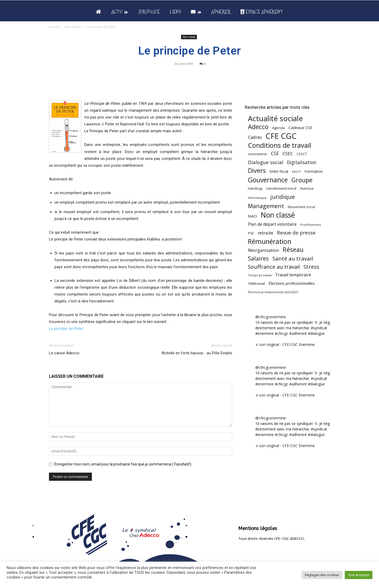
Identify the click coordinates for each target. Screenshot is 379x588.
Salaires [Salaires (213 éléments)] (258, 258)
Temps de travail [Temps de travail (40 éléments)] (260, 275)
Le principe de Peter (66, 328)
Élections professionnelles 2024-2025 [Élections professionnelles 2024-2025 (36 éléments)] (273, 292)
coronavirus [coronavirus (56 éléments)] (257, 153)
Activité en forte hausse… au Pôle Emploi (197, 353)
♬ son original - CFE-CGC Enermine (285, 344)
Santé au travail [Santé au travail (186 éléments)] (292, 258)
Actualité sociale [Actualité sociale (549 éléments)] (275, 118)
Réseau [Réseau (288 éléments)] (293, 249)
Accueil (54, 26)
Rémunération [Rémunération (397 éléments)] (269, 241)
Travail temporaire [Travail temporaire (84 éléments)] (293, 275)
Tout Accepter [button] (358, 575)
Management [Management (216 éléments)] (266, 206)
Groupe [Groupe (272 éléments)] (301, 180)
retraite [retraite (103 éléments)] (265, 233)
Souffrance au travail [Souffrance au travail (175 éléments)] (274, 267)
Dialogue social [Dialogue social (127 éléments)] (265, 162)
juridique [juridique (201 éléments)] (282, 196)
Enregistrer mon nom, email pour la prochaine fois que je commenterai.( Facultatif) (122, 464)
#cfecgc (281, 333)
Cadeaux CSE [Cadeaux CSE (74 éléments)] (300, 127)
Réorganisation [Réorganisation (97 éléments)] (263, 250)
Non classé (72, 26)
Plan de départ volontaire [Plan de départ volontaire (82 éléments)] (272, 224)
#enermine (264, 333)
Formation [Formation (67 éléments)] (314, 171)
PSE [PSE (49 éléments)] (251, 233)
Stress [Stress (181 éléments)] (311, 267)
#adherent (298, 333)
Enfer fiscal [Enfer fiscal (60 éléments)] (279, 171)
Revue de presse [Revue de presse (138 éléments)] (296, 233)
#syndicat (319, 327)
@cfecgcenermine (270, 316)
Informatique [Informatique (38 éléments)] (257, 198)
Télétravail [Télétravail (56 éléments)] (256, 283)
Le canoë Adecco (64, 353)
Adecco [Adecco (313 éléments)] (258, 126)
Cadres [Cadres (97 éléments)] (255, 137)
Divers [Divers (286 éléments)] (257, 170)
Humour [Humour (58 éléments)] (307, 188)
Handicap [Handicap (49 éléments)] (255, 188)
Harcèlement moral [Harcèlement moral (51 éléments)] (281, 188)
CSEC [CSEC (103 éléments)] (288, 153)
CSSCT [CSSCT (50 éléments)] (302, 153)
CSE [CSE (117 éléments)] (275, 153)
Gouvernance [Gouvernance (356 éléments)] (268, 180)
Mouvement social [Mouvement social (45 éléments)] (301, 207)
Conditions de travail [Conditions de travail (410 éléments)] (279, 145)
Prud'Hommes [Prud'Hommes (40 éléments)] (310, 225)
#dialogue (316, 333)
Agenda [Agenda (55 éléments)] (278, 127)
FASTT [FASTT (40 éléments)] (296, 172)
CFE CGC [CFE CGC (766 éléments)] (281, 136)
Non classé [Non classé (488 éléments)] (278, 215)
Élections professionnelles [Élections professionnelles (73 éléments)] (291, 283)
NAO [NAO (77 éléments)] (252, 216)
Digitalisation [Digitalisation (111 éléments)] (301, 162)
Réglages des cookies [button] (322, 575)
